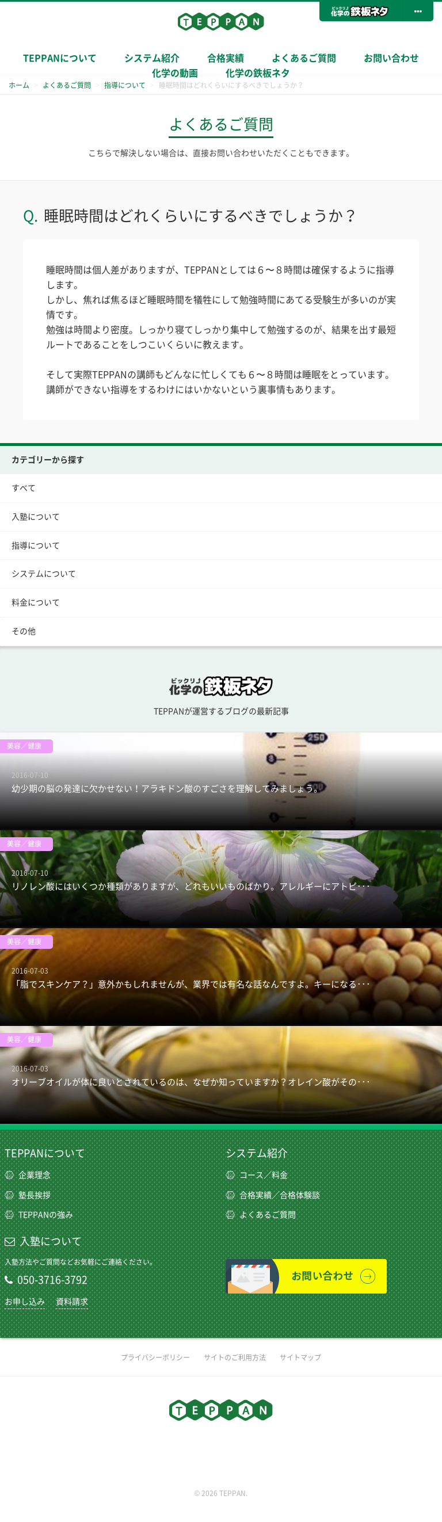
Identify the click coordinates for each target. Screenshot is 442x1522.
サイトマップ (300, 1357)
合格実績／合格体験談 (273, 1195)
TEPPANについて (60, 58)
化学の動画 (175, 73)
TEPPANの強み (39, 1215)
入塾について (36, 517)
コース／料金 (257, 1175)
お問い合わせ (391, 58)
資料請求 (72, 1302)
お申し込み (25, 1302)
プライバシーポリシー (155, 1357)
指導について (36, 545)
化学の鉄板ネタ (258, 73)
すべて (24, 488)
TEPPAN (221, 21)
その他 (24, 631)
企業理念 (28, 1175)
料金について (36, 602)
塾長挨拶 (28, 1195)
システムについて (44, 574)
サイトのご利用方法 (235, 1357)
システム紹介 (257, 1153)
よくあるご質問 (304, 58)
